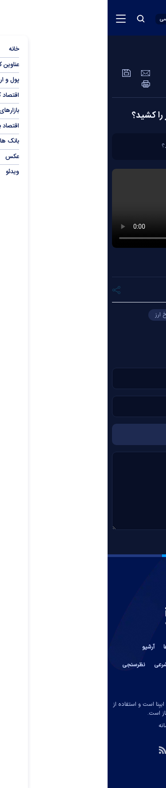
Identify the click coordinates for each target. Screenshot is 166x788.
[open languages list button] (63, 19)
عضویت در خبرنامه (135, 665)
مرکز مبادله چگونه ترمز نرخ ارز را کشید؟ (93, 115)
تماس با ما (126, 647)
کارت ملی (79, 328)
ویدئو (155, 55)
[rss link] (55, 749)
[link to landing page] (113, 17)
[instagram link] (73, 749)
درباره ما (94, 647)
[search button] (33, 19)
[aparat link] (92, 749)
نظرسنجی (26, 665)
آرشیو (41, 647)
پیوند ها (65, 647)
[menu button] (13, 19)
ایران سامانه (65, 725)
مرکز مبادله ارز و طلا (131, 328)
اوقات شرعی (60, 665)
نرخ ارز (55, 314)
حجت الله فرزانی (101, 314)
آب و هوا (94, 665)
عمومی (124, 55)
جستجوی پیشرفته (83, 682)
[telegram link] (111, 749)
